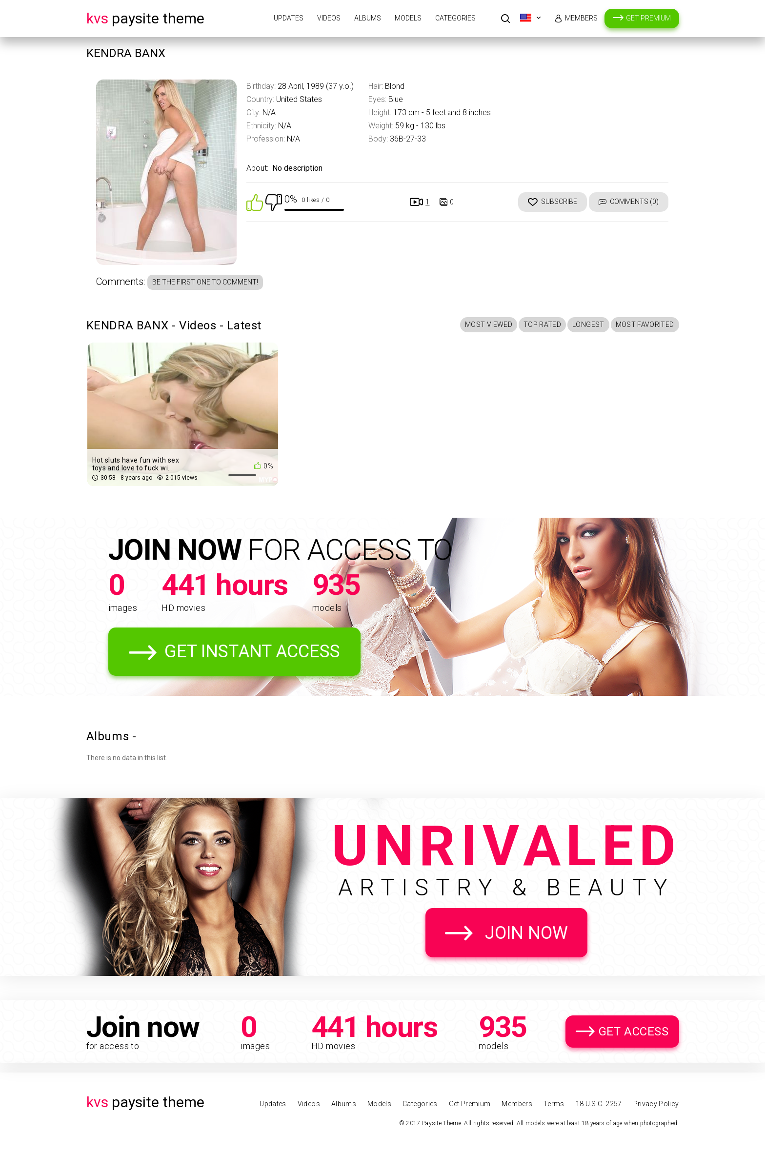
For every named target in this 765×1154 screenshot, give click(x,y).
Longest (588, 324)
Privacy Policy (656, 1104)
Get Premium (648, 18)
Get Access (634, 1031)
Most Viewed (488, 324)
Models (408, 18)
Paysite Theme (145, 18)
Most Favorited (645, 324)
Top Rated (542, 324)
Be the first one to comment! (205, 282)
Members (581, 18)
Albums (367, 18)
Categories (455, 18)
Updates (288, 18)
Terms (554, 1104)
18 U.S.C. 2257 (599, 1104)
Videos (329, 18)
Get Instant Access (252, 651)
